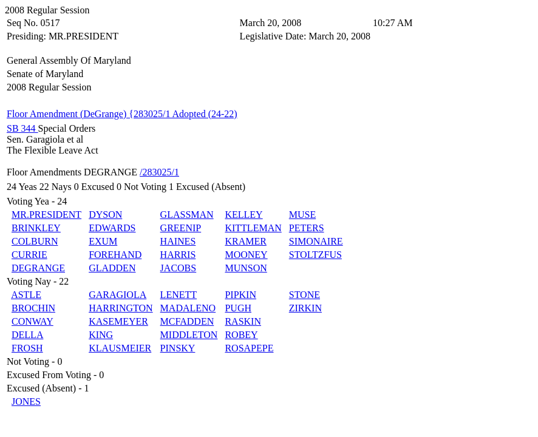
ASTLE (26, 295)
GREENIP (181, 228)
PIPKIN (240, 295)
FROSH (27, 348)
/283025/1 (159, 172)
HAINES (178, 241)
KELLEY (243, 214)
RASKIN (243, 321)
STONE (304, 295)
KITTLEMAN (253, 228)
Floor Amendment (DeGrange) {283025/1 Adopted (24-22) (122, 114)
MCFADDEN (187, 321)
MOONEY (246, 254)
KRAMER (245, 241)
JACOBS (178, 268)
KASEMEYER (118, 321)
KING (101, 335)
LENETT (178, 295)
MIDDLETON (189, 335)
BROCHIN (33, 308)
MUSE (302, 214)
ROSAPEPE (249, 348)
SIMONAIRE (316, 241)
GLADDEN (112, 268)
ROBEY (241, 335)
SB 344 (22, 128)
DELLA (27, 335)
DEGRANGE (38, 268)
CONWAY (32, 321)
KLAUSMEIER (120, 348)
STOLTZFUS (315, 254)
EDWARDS (112, 228)
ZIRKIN (305, 308)
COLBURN (35, 241)
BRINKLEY (36, 228)
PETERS (306, 228)
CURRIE (29, 254)
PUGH (238, 308)
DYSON (105, 214)
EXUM (103, 241)
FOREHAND (115, 254)
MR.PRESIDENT (46, 214)
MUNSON (246, 268)
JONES (26, 401)
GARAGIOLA (117, 295)
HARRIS (178, 254)
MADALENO (188, 308)
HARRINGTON (120, 308)
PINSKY (178, 348)
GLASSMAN (187, 214)
